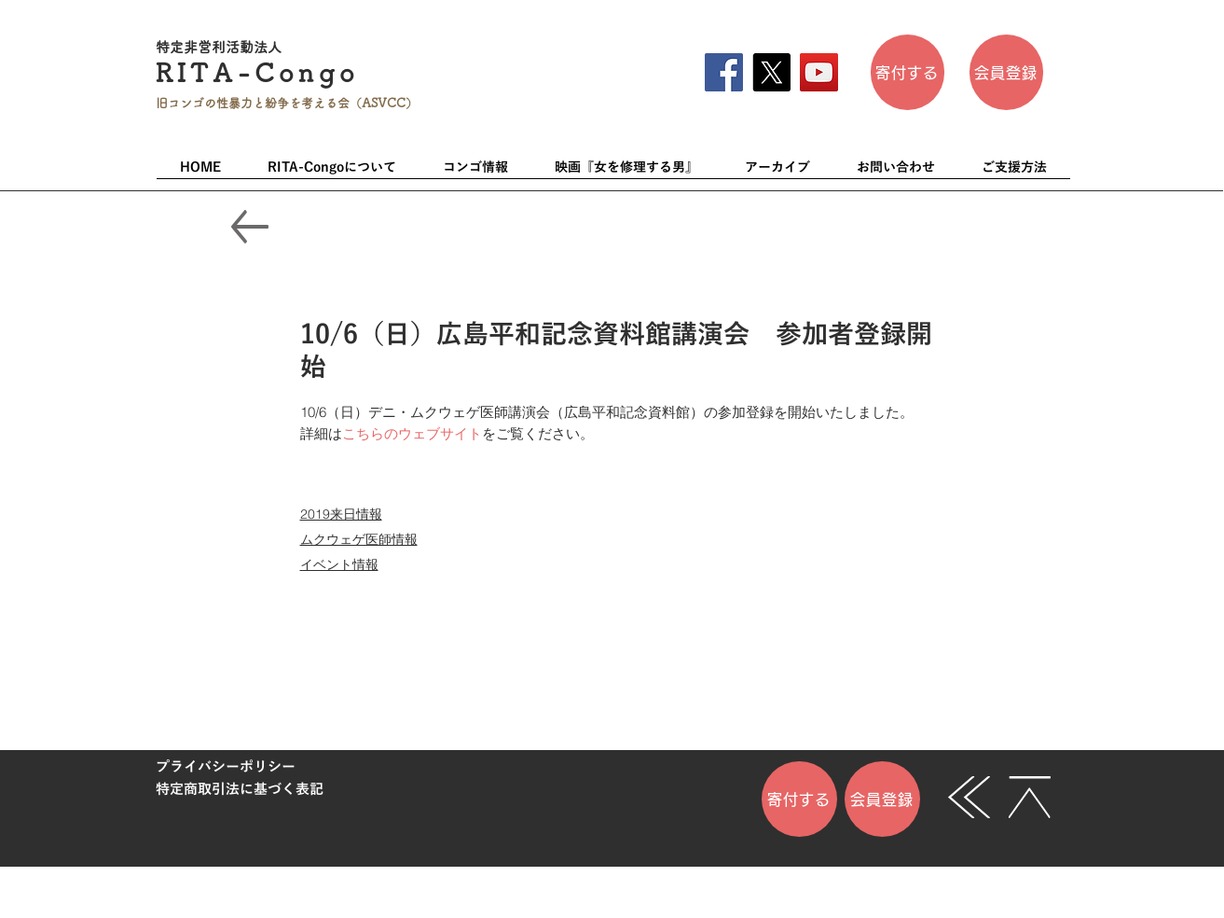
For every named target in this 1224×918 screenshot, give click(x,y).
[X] (771, 72)
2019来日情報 (341, 514)
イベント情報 (339, 564)
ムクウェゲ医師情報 (359, 539)
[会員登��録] (1006, 72)
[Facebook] (724, 72)
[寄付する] (907, 72)
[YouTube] (819, 72)
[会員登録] (882, 799)
